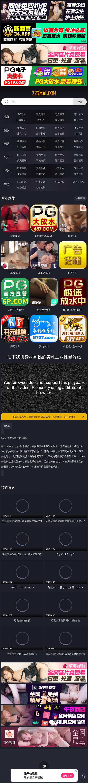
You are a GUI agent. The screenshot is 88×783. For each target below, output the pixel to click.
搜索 (80, 101)
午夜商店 (40, 181)
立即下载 (67, 775)
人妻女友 (59, 168)
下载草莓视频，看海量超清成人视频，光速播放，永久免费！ (48, 417)
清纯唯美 (40, 160)
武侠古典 (78, 168)
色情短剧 (40, 187)
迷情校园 (21, 174)
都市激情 (21, 168)
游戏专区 (78, 114)
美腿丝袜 (21, 160)
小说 (6, 170)
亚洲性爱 (21, 141)
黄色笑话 (59, 174)
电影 (6, 144)
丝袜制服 (40, 133)
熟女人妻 (21, 133)
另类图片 (78, 160)
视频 (6, 130)
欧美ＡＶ (59, 127)
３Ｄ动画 (78, 127)
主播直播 (59, 133)
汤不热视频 (78, 181)
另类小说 (40, 174)
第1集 (7, 426)
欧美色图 (59, 154)
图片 (6, 157)
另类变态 (78, 147)
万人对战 (59, 114)
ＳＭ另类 (78, 133)
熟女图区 (59, 160)
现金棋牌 (59, 120)
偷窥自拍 (21, 154)
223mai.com (44, 93)
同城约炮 (21, 181)
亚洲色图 (40, 154)
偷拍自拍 (40, 141)
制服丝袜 (21, 147)
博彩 (6, 117)
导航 (6, 184)
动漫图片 (78, 154)
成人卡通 (59, 141)
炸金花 (40, 120)
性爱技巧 (78, 174)
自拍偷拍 (40, 127)
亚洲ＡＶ (21, 127)
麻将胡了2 (21, 120)
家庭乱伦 (40, 168)
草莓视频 (59, 181)
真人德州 (40, 114)
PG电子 (22, 114)
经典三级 (40, 147)
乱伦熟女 (59, 147)
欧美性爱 (78, 141)
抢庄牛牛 (78, 120)
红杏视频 (21, 187)
